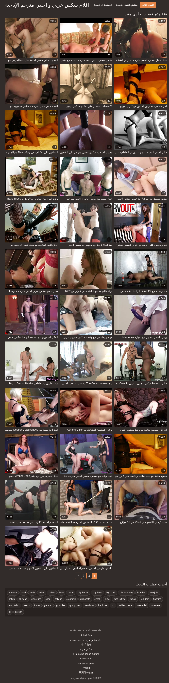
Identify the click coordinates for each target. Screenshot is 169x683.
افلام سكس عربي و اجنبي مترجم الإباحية (45, 5)
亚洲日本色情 (84, 672)
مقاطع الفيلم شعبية (125, 4)
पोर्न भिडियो (85, 644)
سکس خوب (84, 649)
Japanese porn (84, 663)
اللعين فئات (146, 4)
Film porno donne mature (84, 654)
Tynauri (84, 667)
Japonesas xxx (84, 658)
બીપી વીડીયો (84, 635)
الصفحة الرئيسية (101, 4)
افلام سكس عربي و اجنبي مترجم (84, 640)
